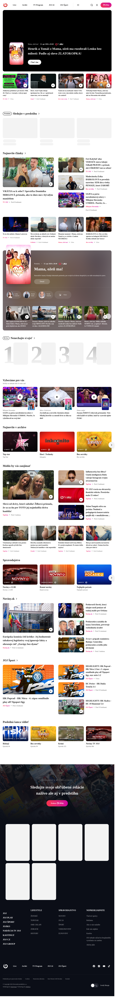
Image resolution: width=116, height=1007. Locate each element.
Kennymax (14, 993)
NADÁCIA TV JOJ (14, 934)
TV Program (38, 5)
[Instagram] (98, 972)
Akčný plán (90, 945)
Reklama (89, 920)
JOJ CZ (7, 945)
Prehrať (57, 803)
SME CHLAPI (36, 925)
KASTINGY (10, 940)
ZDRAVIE (34, 929)
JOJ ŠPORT (10, 924)
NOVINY (62, 916)
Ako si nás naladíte (93, 925)
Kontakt (67, 985)
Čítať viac (34, 62)
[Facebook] (93, 972)
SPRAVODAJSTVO (67, 910)
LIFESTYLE (36, 910)
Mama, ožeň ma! (48, 269)
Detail (42, 281)
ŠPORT (61, 925)
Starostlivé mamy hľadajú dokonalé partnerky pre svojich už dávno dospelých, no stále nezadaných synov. (70, 275)
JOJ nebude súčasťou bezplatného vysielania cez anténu (98, 939)
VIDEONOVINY (65, 929)
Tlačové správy (91, 916)
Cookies (27, 985)
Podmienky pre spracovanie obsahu (12, 985)
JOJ (5, 913)
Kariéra (89, 933)
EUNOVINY (63, 933)
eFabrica (28, 993)
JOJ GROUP (11, 950)
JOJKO (7, 929)
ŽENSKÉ (34, 916)
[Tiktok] (109, 972)
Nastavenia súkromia (38, 985)
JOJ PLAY (9, 918)
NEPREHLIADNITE (95, 910)
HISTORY (34, 933)
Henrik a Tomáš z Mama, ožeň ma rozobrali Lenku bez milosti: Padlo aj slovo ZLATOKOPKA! (64, 51)
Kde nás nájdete (92, 929)
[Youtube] (103, 972)
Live (14, 5)
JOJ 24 (51, 5)
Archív (24, 5)
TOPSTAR (35, 920)
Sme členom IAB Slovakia (55, 985)
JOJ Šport (64, 5)
